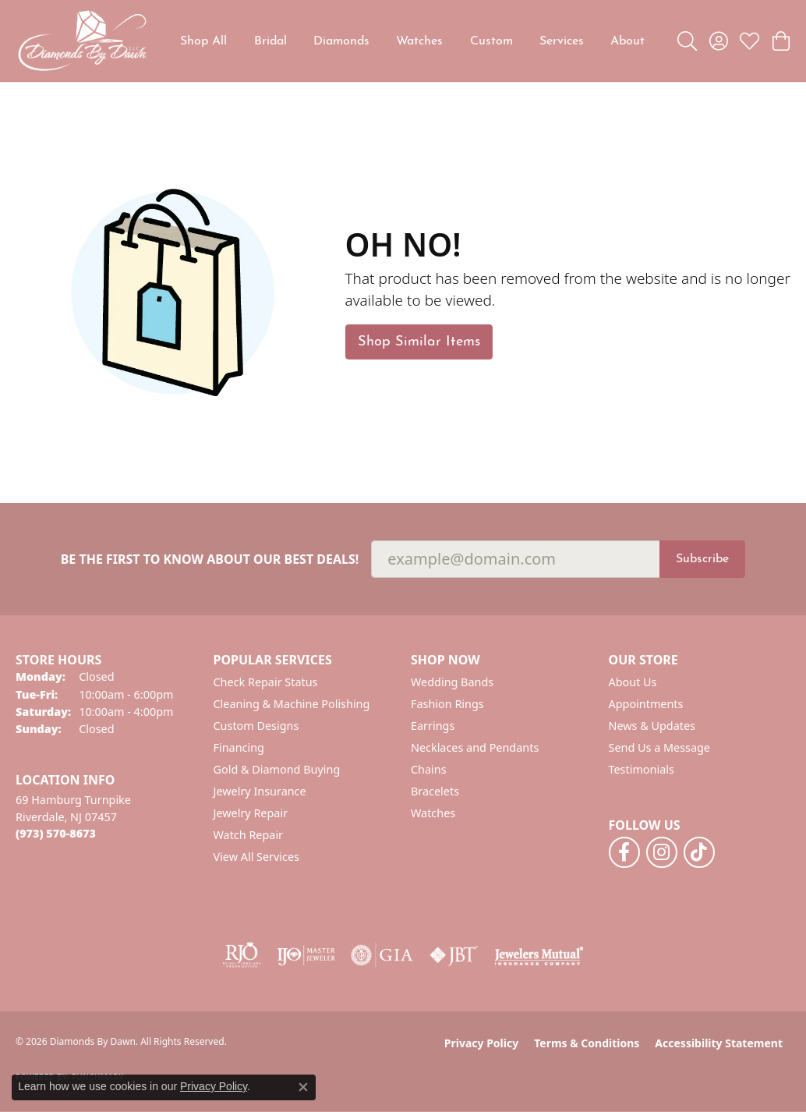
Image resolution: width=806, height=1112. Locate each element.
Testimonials (641, 769)
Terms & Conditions (586, 1043)
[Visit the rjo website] (241, 955)
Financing (239, 747)
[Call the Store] (56, 833)
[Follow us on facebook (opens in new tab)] (624, 852)
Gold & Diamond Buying (277, 769)
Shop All (203, 41)
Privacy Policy (481, 1043)
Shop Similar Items (419, 342)
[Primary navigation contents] (413, 41)
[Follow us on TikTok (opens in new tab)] (699, 852)
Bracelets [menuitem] (435, 791)
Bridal (270, 41)
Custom (491, 41)
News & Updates (652, 725)
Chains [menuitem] (429, 769)
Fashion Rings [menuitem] (447, 703)
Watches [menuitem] (433, 813)
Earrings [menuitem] (432, 725)
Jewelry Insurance (260, 791)
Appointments (646, 703)
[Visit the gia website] (382, 955)
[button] (687, 41)
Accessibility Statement (719, 1043)
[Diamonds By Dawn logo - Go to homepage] (82, 41)
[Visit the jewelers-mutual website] (539, 955)
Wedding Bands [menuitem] (452, 682)
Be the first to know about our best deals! (210, 559)
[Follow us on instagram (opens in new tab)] (661, 852)
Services (561, 41)
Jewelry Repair (251, 813)
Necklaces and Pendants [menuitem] (475, 747)
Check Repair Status (266, 682)
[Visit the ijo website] (306, 955)
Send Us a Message (659, 747)
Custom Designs (256, 725)
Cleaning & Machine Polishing (292, 703)
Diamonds (341, 41)
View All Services (257, 856)
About (627, 41)
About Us (633, 682)
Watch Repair (249, 834)
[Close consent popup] (303, 1087)
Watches (419, 41)
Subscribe (702, 559)
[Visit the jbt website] (454, 955)
